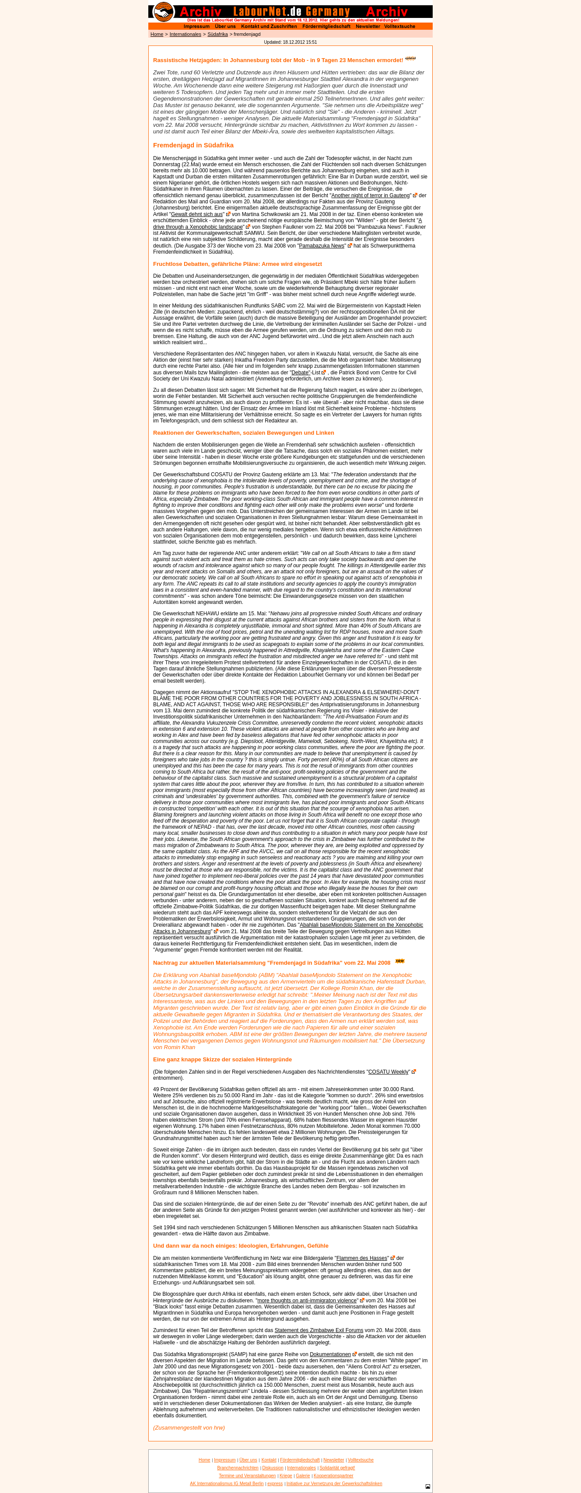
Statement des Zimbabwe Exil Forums (319, 1330)
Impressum (224, 1460)
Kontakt (269, 1460)
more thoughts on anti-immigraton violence (307, 1301)
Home (156, 34)
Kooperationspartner (334, 1475)
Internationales (185, 34)
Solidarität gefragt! (337, 1467)
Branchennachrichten (238, 1467)
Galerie (303, 1475)
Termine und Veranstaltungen (247, 1475)
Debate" (300, 373)
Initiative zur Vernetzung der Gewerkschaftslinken (334, 1483)
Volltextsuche (361, 1460)
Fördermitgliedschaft (300, 1460)
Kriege (286, 1475)
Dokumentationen (330, 1354)
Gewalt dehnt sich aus (197, 214)
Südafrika (217, 34)
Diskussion (272, 1467)
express (275, 1483)
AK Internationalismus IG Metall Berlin (226, 1483)
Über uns (248, 1460)
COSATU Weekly (388, 1072)
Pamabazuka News (321, 246)
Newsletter (333, 1460)
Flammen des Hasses (361, 1258)
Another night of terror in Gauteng (371, 195)
